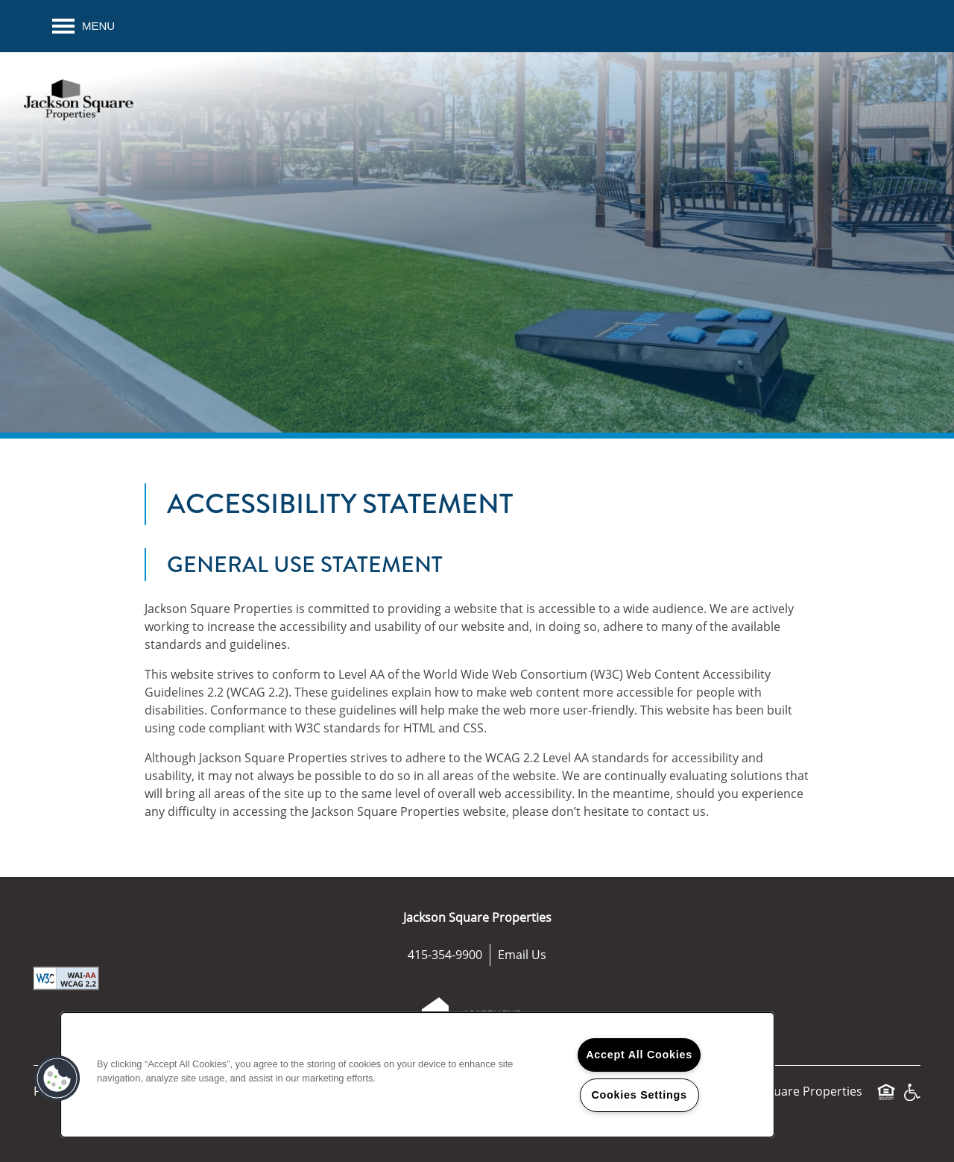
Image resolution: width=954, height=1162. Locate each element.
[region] (417, 1074)
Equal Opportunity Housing (886, 1099)
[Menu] (83, 26)
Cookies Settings (638, 1095)
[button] (57, 1078)
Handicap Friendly (911, 1099)
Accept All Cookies (639, 1055)
